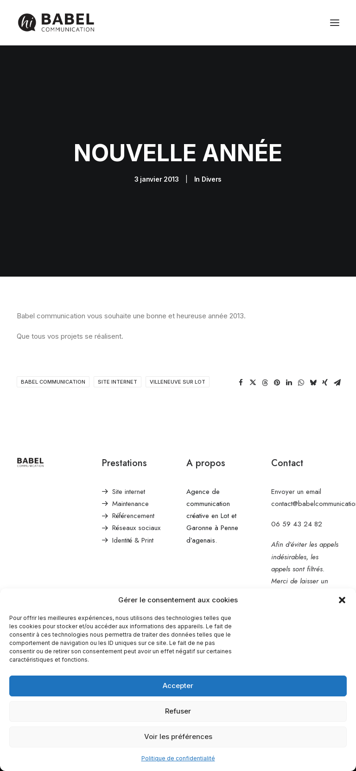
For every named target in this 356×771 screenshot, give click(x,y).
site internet (117, 382)
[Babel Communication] (56, 23)
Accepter (178, 685)
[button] (342, 600)
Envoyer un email (296, 492)
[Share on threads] (264, 382)
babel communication (53, 382)
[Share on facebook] (240, 382)
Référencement (133, 516)
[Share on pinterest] (276, 382)
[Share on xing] (325, 382)
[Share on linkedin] (288, 382)
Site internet (128, 492)
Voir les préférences (178, 736)
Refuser (178, 711)
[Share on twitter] (252, 382)
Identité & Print (132, 540)
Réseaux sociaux (136, 528)
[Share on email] (337, 382)
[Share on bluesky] (312, 382)
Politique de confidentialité (178, 758)
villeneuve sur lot (177, 382)
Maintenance (130, 504)
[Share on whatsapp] (300, 382)
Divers (212, 179)
